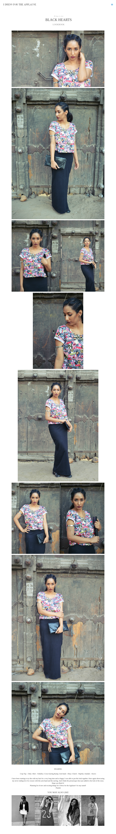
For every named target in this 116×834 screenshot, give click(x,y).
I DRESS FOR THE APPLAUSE (19, 4)
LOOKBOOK (59, 24)
